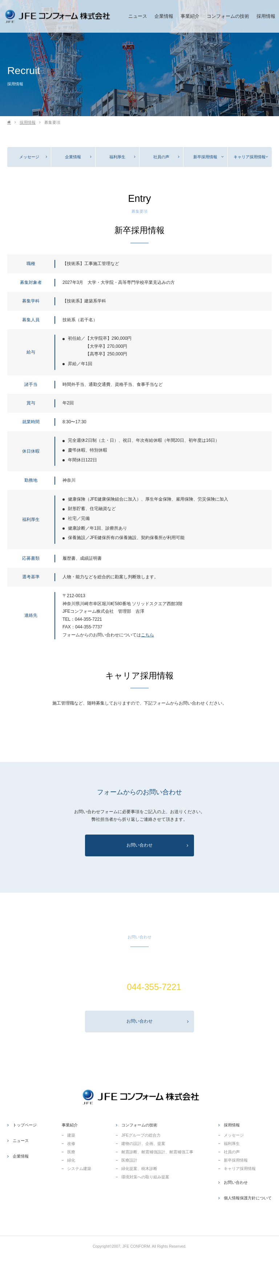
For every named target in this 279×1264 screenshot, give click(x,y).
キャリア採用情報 (250, 157)
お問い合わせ (157, 1021)
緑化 (71, 1160)
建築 (71, 1135)
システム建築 (79, 1168)
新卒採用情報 (205, 157)
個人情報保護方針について (248, 1198)
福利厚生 (117, 157)
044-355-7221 (88, 619)
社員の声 (161, 157)
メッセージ (29, 157)
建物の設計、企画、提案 (143, 1143)
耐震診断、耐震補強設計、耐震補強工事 (157, 1152)
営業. (139, 1000)
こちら (147, 634)
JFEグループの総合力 (141, 1135)
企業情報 (73, 157)
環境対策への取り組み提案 (145, 1177)
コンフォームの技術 (139, 1125)
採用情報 (28, 122)
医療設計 (129, 1160)
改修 (71, 1143)
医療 (71, 1152)
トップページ (25, 1125)
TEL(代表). (139, 987)
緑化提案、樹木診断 (139, 1168)
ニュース (21, 1140)
